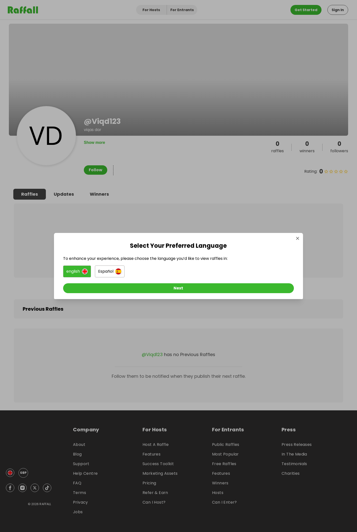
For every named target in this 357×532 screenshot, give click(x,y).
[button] (123, 273)
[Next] (178, 290)
